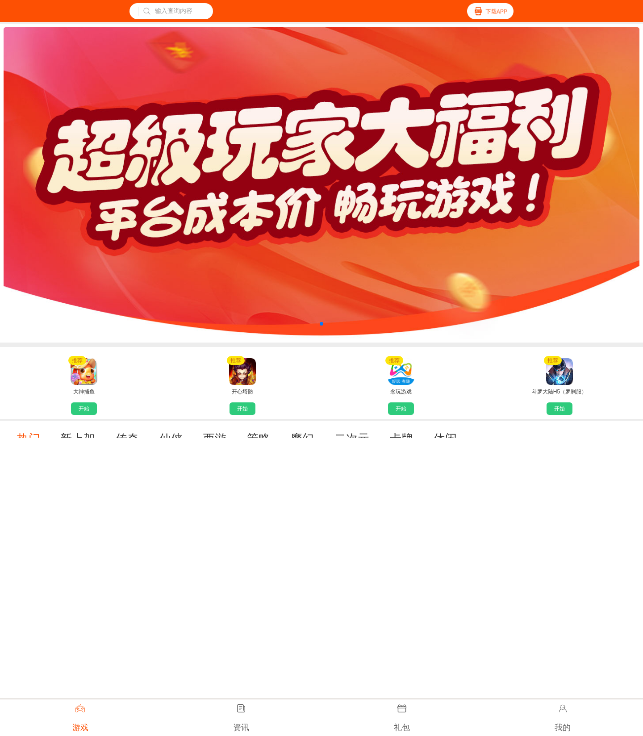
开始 (84, 409)
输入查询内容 (167, 11)
